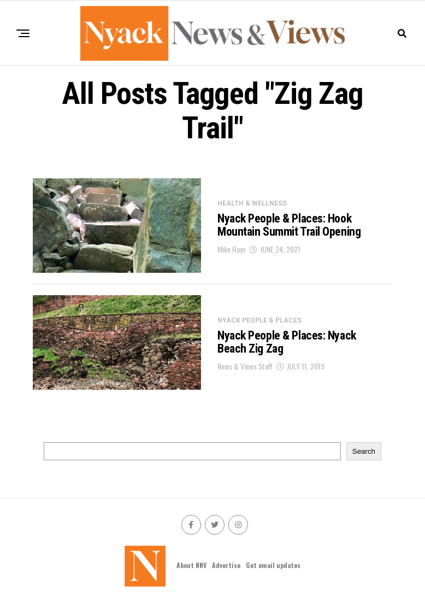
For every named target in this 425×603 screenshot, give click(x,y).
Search (363, 451)
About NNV (191, 565)
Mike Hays (231, 249)
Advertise (226, 565)
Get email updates (273, 565)
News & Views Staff (245, 366)
